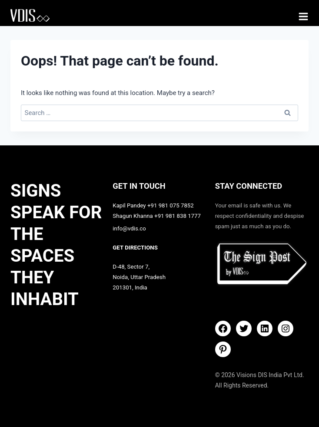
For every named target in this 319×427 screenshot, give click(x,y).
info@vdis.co (129, 228)
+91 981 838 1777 (177, 216)
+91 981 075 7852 (170, 205)
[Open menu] (303, 16)
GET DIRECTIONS (135, 247)
